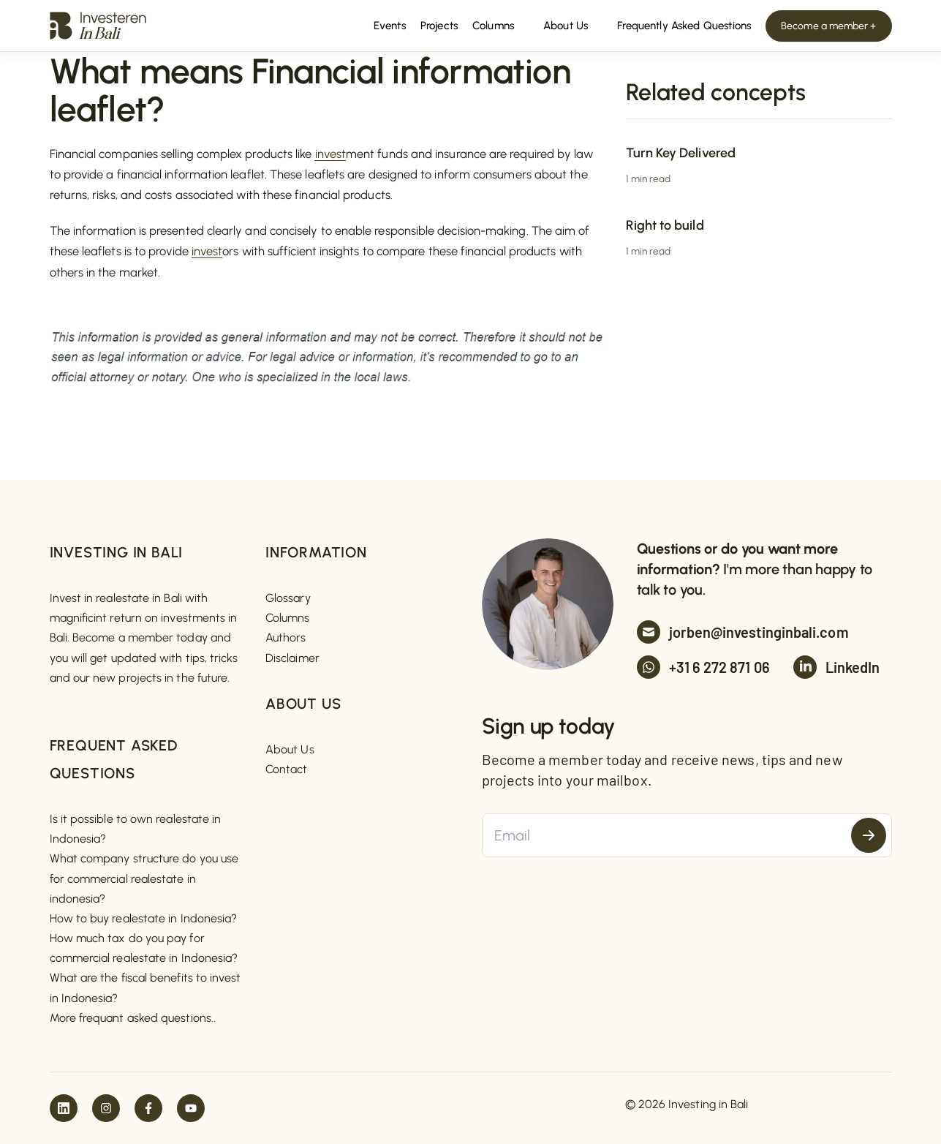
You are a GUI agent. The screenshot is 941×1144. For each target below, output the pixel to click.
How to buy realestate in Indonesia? (144, 918)
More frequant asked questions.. (133, 1018)
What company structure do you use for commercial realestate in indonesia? (144, 878)
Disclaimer (292, 658)
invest (330, 153)
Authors (285, 637)
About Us (289, 749)
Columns (287, 618)
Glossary (288, 598)
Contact (286, 769)
